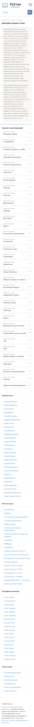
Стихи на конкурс (10, 655)
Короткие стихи (9, 619)
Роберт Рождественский (12, 496)
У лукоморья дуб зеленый (13, 521)
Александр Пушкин (10, 401)
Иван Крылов (8, 412)
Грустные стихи (9, 623)
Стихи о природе (9, 608)
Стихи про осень (9, 626)
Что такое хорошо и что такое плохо (16, 555)
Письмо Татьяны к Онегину (13, 565)
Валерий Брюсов (9, 478)
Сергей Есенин (9, 409)
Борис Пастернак (10, 452)
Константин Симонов (11, 471)
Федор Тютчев (9, 423)
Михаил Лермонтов (10, 405)
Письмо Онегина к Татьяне (13, 569)
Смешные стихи (9, 641)
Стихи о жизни (9, 605)
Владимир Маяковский (12, 420)
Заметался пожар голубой (13, 584)
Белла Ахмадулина (10, 485)
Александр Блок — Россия (13, 573)
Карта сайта (5, 722)
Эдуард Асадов (9, 463)
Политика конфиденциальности (18, 720)
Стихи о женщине (10, 615)
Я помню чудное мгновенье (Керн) (15, 517)
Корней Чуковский (10, 460)
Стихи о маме (8, 645)
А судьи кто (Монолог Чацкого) (14, 551)
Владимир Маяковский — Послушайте (17, 580)
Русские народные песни (12, 673)
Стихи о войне (9, 648)
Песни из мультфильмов (12, 687)
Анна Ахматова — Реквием (13, 576)
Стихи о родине (9, 652)
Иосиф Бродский (9, 438)
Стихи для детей (9, 601)
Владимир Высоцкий (11, 434)
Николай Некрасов (10, 416)
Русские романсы (10, 684)
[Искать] (30, 12)
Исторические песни (11, 680)
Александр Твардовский (12, 492)
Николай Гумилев (10, 489)
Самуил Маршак (9, 456)
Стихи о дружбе (9, 612)
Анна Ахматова (9, 431)
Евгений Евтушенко (10, 467)
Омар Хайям (8, 481)
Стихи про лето (9, 637)
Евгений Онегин (9, 510)
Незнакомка (8, 540)
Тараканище (8, 547)
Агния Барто (8, 449)
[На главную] (12, 7)
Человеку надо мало (11, 562)
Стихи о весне (8, 634)
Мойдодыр (7, 544)
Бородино (7, 513)
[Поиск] (14, 12)
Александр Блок (9, 445)
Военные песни (9, 676)
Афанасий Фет (9, 427)
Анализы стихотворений (9, 707)
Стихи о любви (9, 597)
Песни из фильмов (10, 691)
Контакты (5, 720)
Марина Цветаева (10, 441)
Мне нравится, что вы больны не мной (17, 558)
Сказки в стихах (9, 659)
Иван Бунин (8, 474)
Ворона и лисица (9, 524)
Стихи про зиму (9, 630)
